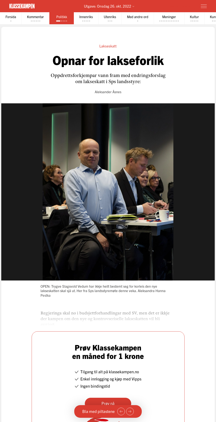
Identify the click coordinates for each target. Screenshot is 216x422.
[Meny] (204, 6)
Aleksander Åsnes (108, 91)
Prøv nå (108, 403)
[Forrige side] (121, 411)
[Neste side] (130, 411)
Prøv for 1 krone (179, 6)
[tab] (11, 18)
